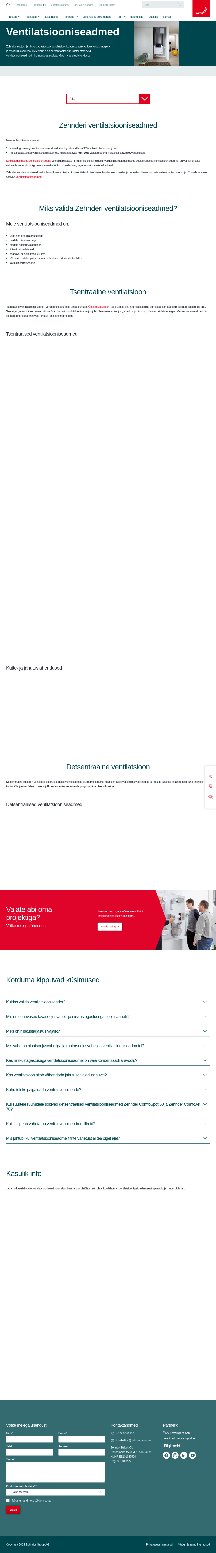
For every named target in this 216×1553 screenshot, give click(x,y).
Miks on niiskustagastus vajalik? (33, 1031)
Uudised (153, 16)
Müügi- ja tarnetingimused (194, 1544)
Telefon (29, 1450)
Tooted (13, 16)
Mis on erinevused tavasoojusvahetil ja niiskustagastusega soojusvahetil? (67, 1016)
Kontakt (167, 16)
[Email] (210, 776)
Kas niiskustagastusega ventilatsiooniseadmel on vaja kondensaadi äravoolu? (71, 1060)
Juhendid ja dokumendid (97, 16)
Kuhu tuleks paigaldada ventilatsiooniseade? (43, 1089)
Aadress (81, 1450)
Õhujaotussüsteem (99, 306)
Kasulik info (51, 16)
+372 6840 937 (125, 1433)
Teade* (55, 1470)
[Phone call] (210, 786)
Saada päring (108, 926)
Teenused (31, 16)
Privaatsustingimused (159, 1544)
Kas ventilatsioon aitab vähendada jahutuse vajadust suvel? (56, 1075)
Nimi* (29, 1437)
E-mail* (81, 1437)
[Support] (210, 796)
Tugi (118, 16)
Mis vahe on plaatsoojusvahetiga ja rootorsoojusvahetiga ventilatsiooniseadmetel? (75, 1045)
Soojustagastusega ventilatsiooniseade (28, 160)
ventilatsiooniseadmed (29, 176)
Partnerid (69, 16)
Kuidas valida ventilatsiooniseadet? (35, 1002)
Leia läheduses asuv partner (179, 1438)
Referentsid (136, 16)
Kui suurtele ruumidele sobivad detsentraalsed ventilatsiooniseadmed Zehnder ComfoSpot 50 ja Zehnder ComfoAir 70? (103, 1106)
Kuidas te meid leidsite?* (55, 1490)
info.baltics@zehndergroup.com (134, 1440)
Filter (110, 99)
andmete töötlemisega (37, 1500)
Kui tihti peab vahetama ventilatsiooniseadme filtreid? (50, 1123)
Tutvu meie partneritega (176, 1432)
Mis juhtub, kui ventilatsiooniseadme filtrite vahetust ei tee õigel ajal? (63, 1138)
